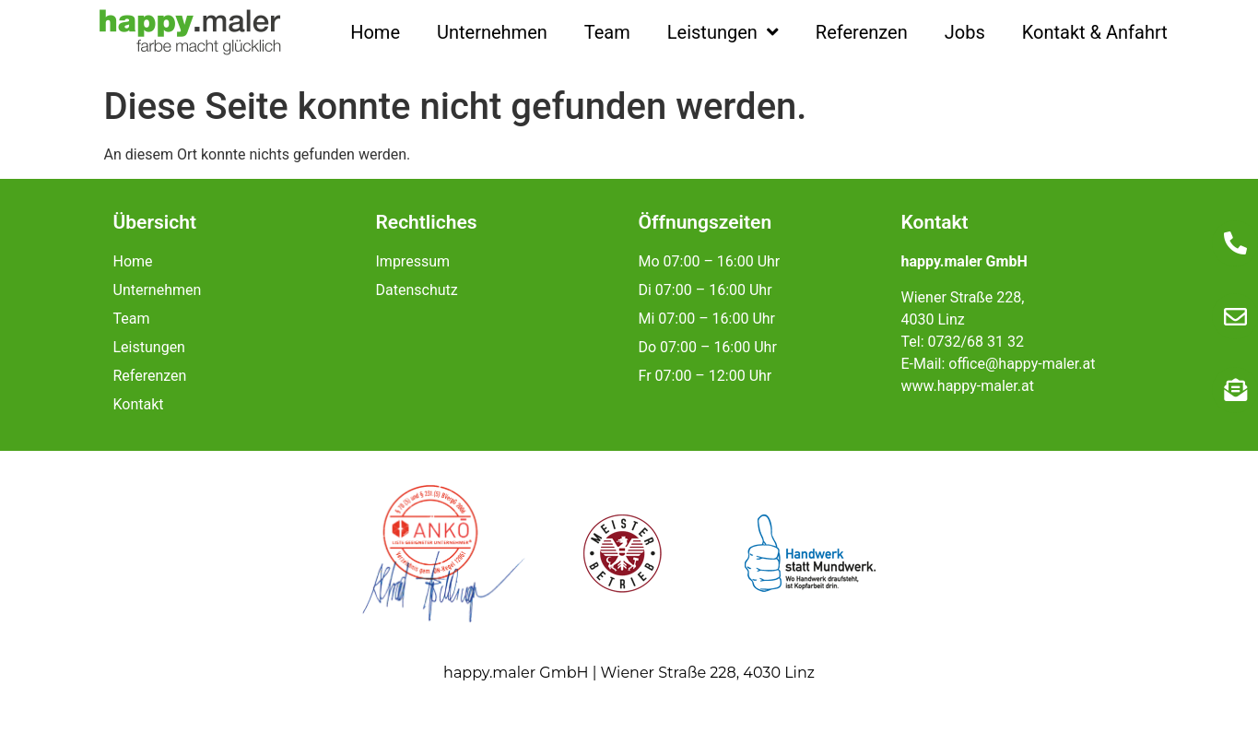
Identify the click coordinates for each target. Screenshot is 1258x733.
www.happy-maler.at (967, 386)
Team (607, 32)
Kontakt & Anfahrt (1095, 32)
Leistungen (723, 32)
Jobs (965, 32)
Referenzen (862, 32)
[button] (40, 692)
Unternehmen (492, 32)
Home (375, 32)
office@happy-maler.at (1021, 363)
